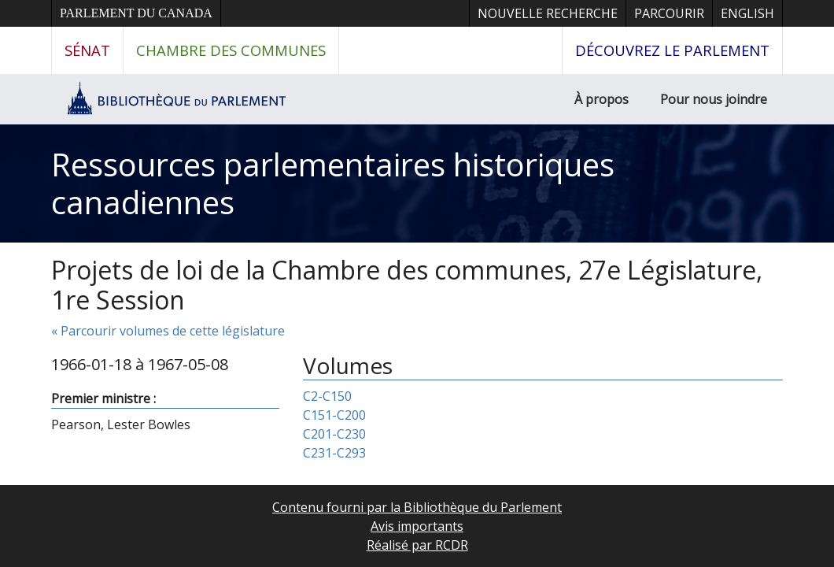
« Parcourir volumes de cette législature (168, 330)
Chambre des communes (231, 50)
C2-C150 (327, 396)
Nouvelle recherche (548, 13)
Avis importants (417, 526)
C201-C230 (334, 434)
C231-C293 (334, 452)
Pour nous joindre (713, 99)
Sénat (87, 50)
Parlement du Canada (136, 13)
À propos (601, 99)
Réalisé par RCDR (417, 545)
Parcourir (669, 13)
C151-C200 (334, 415)
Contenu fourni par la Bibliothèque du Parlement (417, 507)
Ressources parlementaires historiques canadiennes (332, 183)
